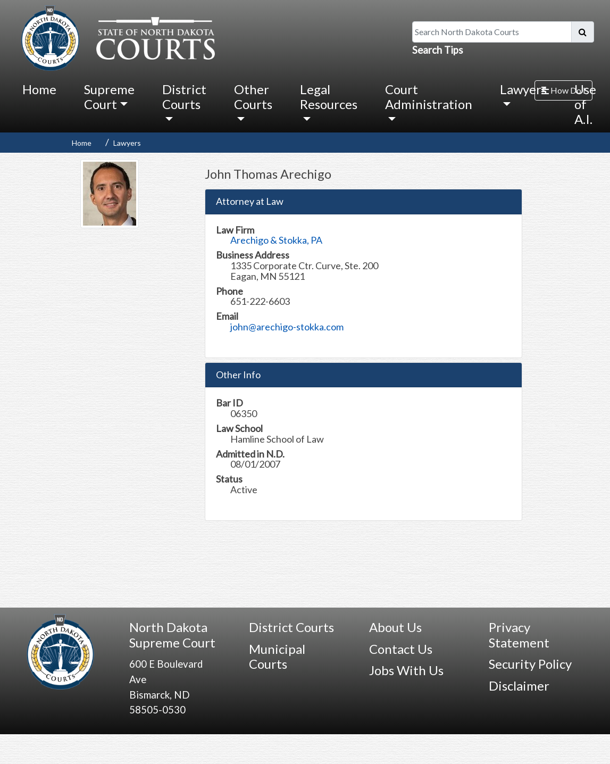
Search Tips (437, 50)
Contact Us (400, 649)
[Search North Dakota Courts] (492, 32)
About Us (395, 627)
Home (39, 89)
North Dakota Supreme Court (172, 634)
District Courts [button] (184, 96)
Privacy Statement (519, 634)
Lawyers (127, 142)
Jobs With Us (406, 670)
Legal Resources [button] (328, 96)
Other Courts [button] (253, 96)
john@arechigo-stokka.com (287, 327)
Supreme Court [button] (109, 96)
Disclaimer (519, 685)
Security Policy (530, 663)
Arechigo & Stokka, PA (276, 240)
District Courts (291, 627)
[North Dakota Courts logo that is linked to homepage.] (115, 37)
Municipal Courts (277, 656)
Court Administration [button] (428, 96)
